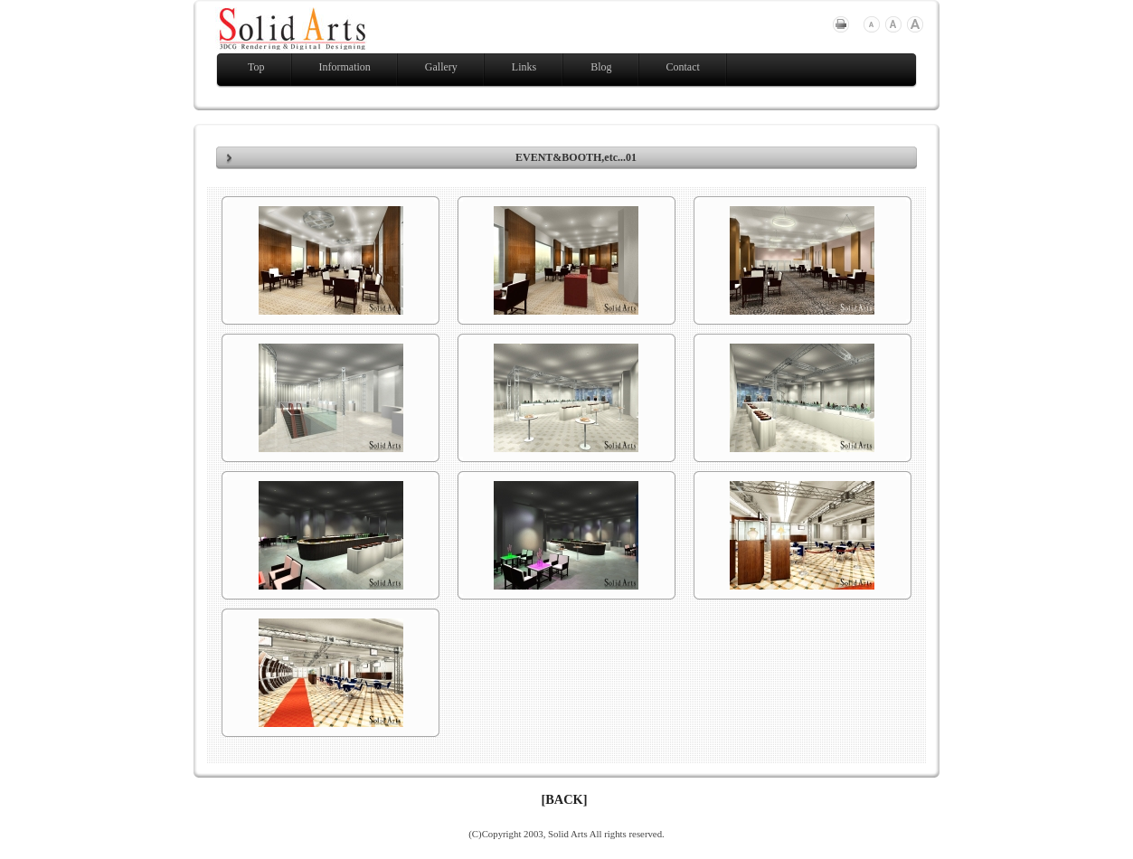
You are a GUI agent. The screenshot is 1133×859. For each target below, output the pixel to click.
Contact (683, 67)
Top (256, 67)
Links (524, 67)
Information (345, 67)
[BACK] (564, 799)
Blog (600, 67)
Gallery (441, 67)
